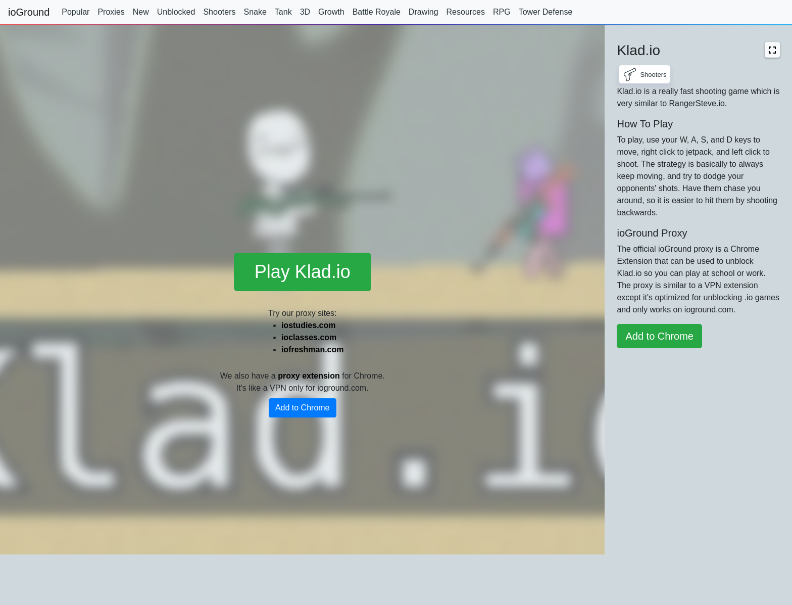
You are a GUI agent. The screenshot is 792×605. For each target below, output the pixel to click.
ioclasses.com (308, 337)
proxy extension (309, 375)
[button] (772, 50)
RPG (502, 12)
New (141, 12)
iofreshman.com (312, 349)
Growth (331, 12)
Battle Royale (377, 12)
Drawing (423, 12)
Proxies (110, 12)
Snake (254, 12)
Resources (466, 12)
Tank (283, 12)
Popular (75, 12)
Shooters (219, 12)
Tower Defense (546, 12)
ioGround (28, 12)
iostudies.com (308, 325)
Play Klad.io (303, 271)
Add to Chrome (302, 407)
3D (305, 12)
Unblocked (176, 12)
